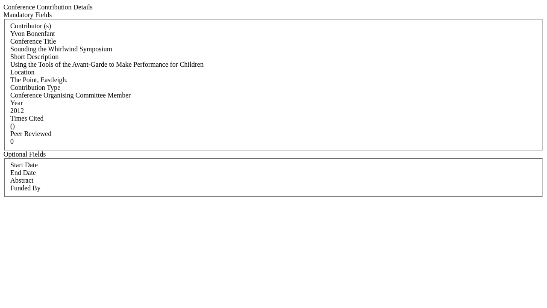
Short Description (34, 56)
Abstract (21, 180)
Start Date (24, 165)
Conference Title (33, 41)
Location (22, 72)
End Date (23, 172)
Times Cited (27, 118)
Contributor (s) (30, 26)
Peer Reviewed (30, 133)
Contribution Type (35, 87)
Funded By (25, 188)
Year (16, 103)
